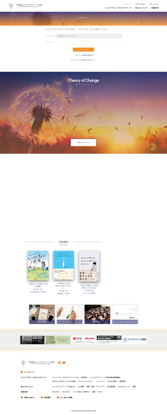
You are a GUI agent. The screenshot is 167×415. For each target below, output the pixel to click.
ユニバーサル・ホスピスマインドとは (65, 377)
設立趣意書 (111, 387)
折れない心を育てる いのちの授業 (64, 381)
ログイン (128, 4)
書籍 (134, 387)
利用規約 (47, 397)
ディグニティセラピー (85, 381)
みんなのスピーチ (124, 387)
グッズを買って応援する (81, 392)
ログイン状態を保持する (85, 55)
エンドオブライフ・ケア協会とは (63, 387)
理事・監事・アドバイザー (96, 387)
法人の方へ (66, 392)
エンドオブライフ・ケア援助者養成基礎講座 (105, 377)
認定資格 (84, 377)
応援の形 (154, 8)
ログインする (83, 49)
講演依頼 (122, 381)
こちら (93, 60)
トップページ (29, 372)
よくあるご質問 (66, 397)
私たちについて (141, 8)
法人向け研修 (112, 381)
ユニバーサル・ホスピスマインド (118, 8)
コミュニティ (100, 381)
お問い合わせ (153, 4)
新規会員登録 (140, 4)
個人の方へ (56, 392)
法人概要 (81, 387)
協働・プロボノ (97, 392)
